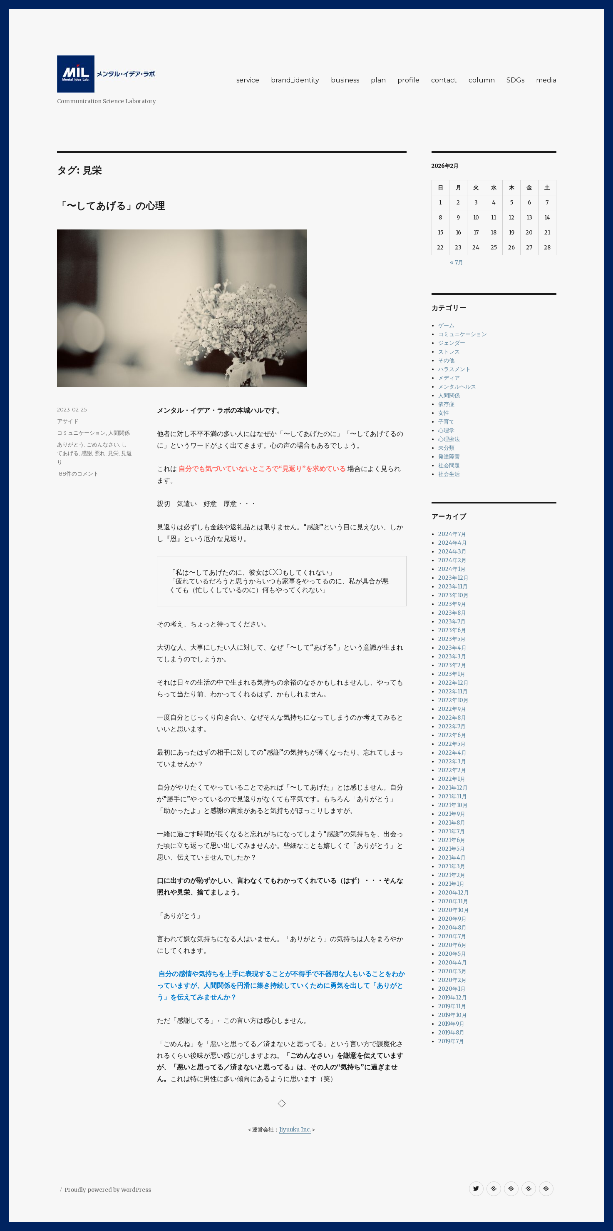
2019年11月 (452, 1006)
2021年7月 (451, 831)
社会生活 (449, 474)
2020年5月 (452, 953)
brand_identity (295, 80)
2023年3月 (452, 656)
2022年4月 (452, 752)
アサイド (68, 421)
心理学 (446, 430)
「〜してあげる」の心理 (111, 206)
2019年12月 (452, 997)
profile (408, 80)
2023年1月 (451, 674)
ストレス (449, 351)
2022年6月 (452, 735)
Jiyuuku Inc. (295, 1129)
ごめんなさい (103, 444)
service (247, 80)
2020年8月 (452, 927)
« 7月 (456, 262)
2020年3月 (452, 971)
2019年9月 (451, 1023)
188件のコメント (78, 473)
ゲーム (446, 325)
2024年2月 (452, 560)
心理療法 (449, 439)
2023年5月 (452, 639)
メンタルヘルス (457, 386)
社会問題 (449, 465)
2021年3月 (451, 866)
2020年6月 (452, 945)
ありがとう (70, 444)
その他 (446, 360)
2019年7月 (451, 1041)
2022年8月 (452, 717)
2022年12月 (453, 682)
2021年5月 (451, 848)
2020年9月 (452, 918)
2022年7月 (452, 726)
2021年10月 (453, 805)
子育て (446, 421)
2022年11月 (453, 691)
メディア (449, 377)
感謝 (86, 453)
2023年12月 (453, 577)
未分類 (446, 447)
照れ (99, 453)
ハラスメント (454, 369)
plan (378, 80)
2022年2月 (452, 770)
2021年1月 (451, 883)
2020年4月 (452, 962)
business (345, 80)
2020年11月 (453, 901)
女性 (443, 412)
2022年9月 (452, 709)
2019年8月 (451, 1032)
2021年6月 (451, 840)
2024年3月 (452, 551)
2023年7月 (452, 621)
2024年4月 (452, 542)
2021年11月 (452, 796)
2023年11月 (453, 586)
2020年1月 (452, 988)
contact (444, 80)
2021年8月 (451, 822)
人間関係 (119, 432)
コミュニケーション (81, 432)
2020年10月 (453, 910)
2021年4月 (452, 857)
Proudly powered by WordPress (108, 1190)
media (546, 80)
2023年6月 (452, 630)
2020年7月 (452, 936)
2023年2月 (452, 665)
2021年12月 (453, 787)
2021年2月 (451, 875)
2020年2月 (452, 980)
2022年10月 (453, 700)
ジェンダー (451, 342)
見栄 (113, 453)
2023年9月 (452, 604)
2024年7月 (452, 534)
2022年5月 (452, 744)
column (482, 80)
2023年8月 (452, 612)
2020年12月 (453, 892)
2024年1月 (452, 569)
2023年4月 (452, 647)
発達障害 (449, 456)
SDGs (515, 80)
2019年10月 (452, 1015)
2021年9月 (451, 813)
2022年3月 (452, 761)
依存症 (446, 404)
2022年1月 (451, 778)
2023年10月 (453, 595)
